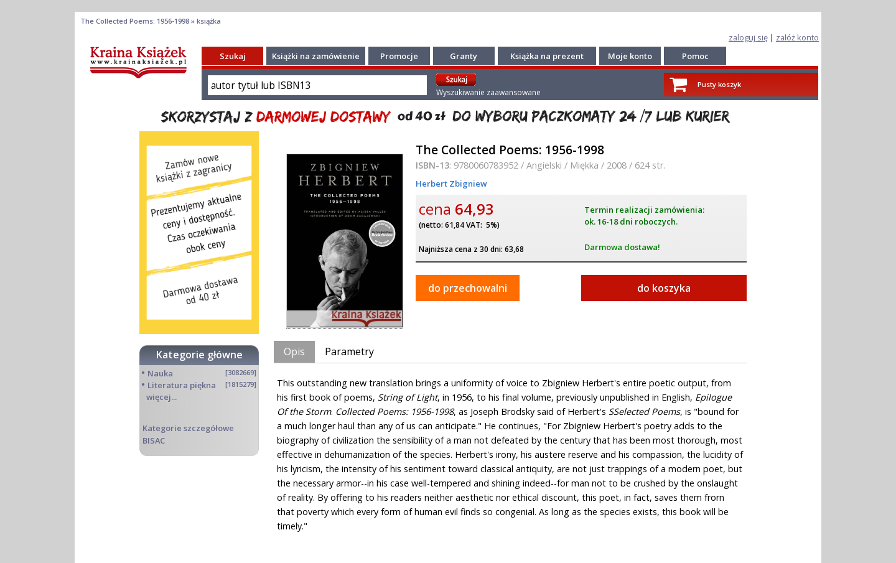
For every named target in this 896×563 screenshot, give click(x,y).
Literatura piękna (181, 385)
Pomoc (695, 56)
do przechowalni (467, 288)
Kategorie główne (199, 354)
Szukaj (233, 56)
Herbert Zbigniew (451, 183)
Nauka (160, 373)
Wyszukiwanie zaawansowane (488, 92)
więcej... (161, 396)
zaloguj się (748, 37)
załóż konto (797, 37)
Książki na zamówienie (316, 56)
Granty (463, 56)
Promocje (399, 56)
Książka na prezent (547, 56)
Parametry (349, 351)
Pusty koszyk (719, 84)
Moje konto (630, 56)
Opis (294, 351)
